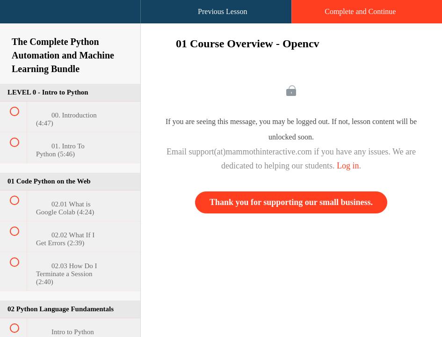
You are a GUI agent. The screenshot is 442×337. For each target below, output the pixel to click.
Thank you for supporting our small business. (291, 202)
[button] (16, 16)
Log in (348, 165)
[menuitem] (70, 21)
